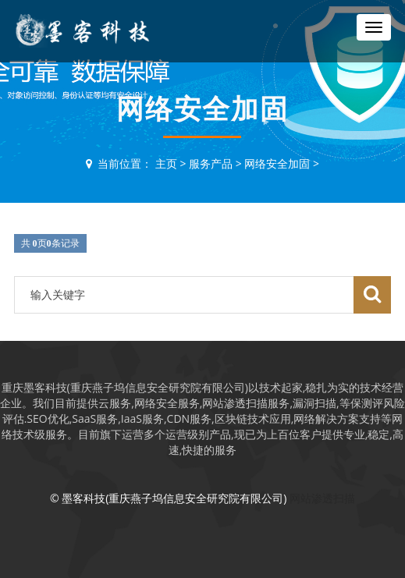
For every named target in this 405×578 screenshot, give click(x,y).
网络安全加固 (277, 163)
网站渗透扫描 (322, 498)
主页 (166, 163)
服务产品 (211, 163)
